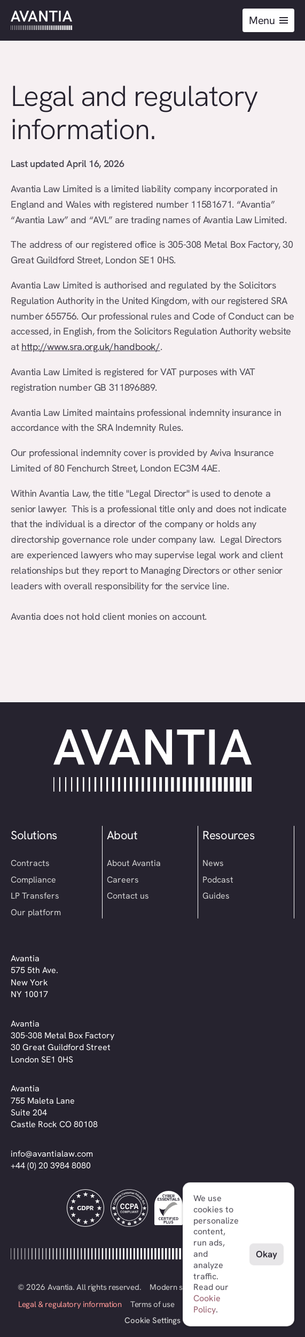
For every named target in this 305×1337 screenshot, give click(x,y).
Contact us (128, 895)
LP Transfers (35, 895)
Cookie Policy (207, 1304)
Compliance (33, 879)
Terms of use (152, 1304)
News (213, 863)
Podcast (217, 879)
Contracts (30, 863)
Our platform (36, 912)
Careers (123, 879)
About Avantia (134, 863)
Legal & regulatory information (70, 1304)
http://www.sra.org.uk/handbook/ (90, 346)
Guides (216, 895)
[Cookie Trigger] (152, 1320)
